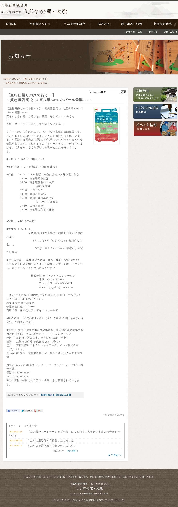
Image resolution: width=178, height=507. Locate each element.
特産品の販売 (103, 477)
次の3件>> (73, 451)
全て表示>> (115, 455)
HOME (7, 79)
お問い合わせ (146, 477)
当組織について (41, 477)
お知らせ (16, 79)
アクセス (133, 477)
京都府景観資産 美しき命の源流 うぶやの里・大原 (33, 10)
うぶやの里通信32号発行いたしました (50, 440)
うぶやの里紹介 (58, 477)
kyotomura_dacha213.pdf (56, 394)
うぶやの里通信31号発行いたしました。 (52, 445)
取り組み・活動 (86, 477)
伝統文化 (72, 477)
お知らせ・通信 (119, 477)
